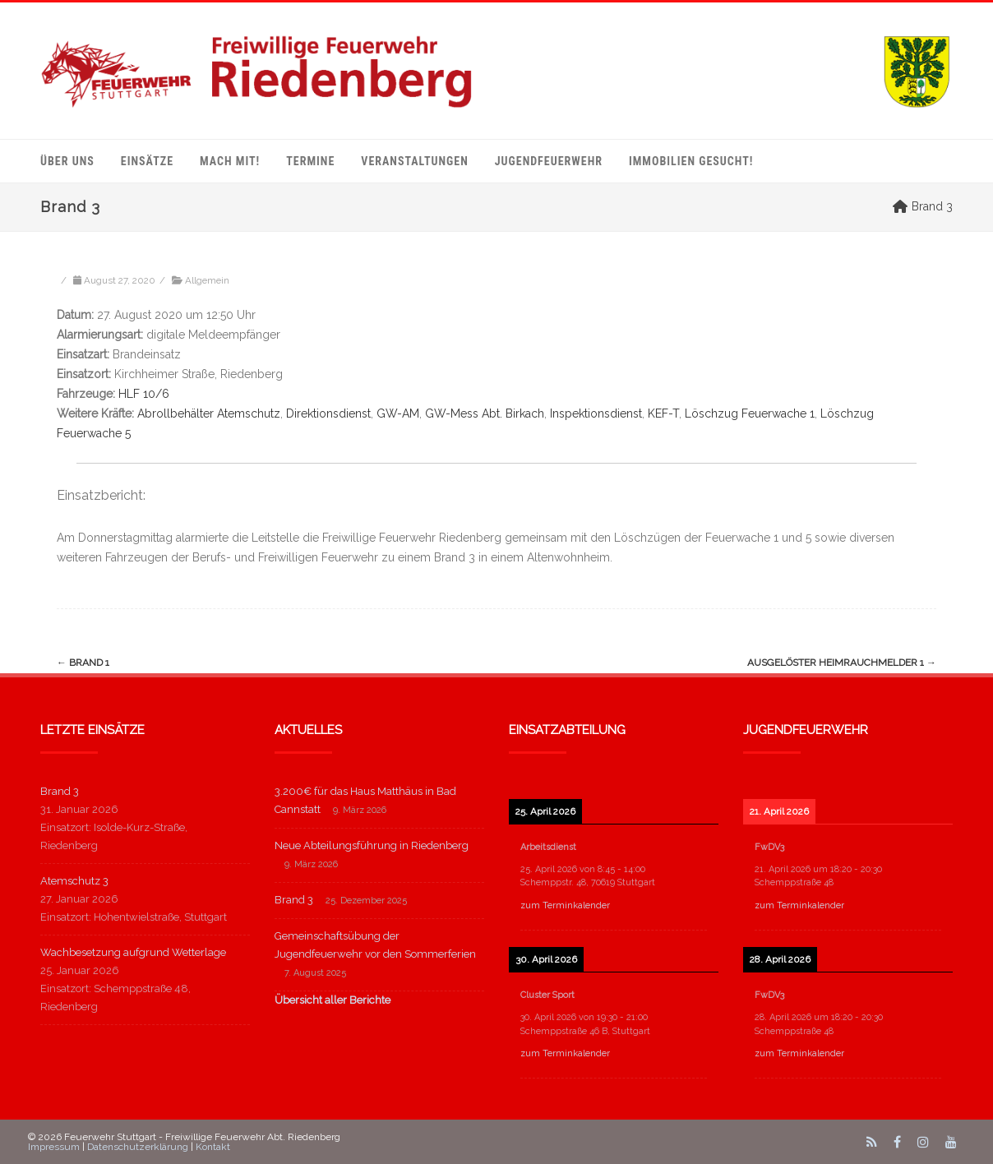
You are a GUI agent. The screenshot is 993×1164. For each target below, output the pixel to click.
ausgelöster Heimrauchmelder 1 (841, 662)
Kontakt (213, 1146)
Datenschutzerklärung (137, 1146)
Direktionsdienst (328, 413)
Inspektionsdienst (596, 413)
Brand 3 (59, 791)
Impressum (54, 1146)
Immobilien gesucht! (691, 161)
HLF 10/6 (143, 393)
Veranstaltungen (414, 161)
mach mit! (230, 161)
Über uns (67, 161)
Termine (310, 161)
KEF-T (663, 413)
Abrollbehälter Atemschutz (208, 413)
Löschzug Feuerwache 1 (750, 413)
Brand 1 (83, 662)
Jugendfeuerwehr (549, 161)
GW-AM (397, 413)
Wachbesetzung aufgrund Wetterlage (133, 952)
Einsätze (147, 161)
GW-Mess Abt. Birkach (484, 413)
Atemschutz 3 (74, 881)
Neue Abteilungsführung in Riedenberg (372, 845)
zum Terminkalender (565, 905)
